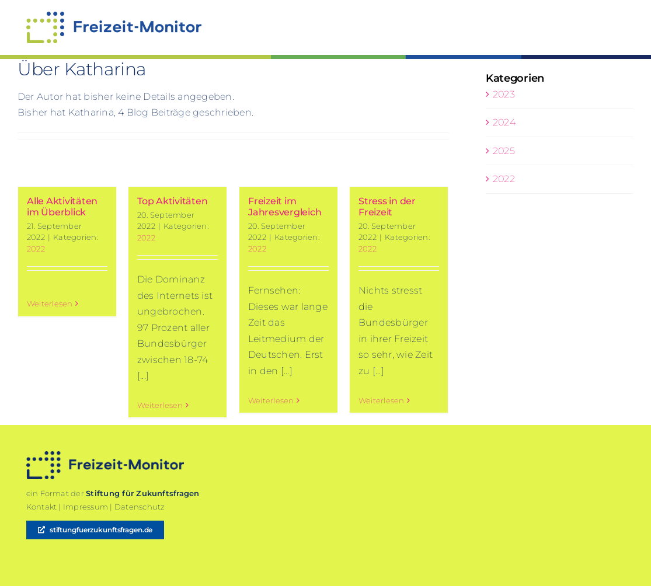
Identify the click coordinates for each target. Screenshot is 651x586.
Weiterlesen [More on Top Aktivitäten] (160, 405)
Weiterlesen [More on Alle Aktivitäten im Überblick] (50, 405)
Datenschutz (139, 506)
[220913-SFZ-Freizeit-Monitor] (113, 16)
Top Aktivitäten (172, 201)
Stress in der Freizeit (387, 207)
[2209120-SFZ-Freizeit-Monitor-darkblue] (105, 455)
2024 (504, 122)
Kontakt (41, 506)
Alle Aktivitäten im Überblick (62, 207)
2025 (504, 150)
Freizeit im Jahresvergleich (284, 207)
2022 (36, 248)
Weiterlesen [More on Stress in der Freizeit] (381, 404)
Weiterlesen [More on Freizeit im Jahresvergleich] (271, 404)
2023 (504, 94)
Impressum (85, 506)
